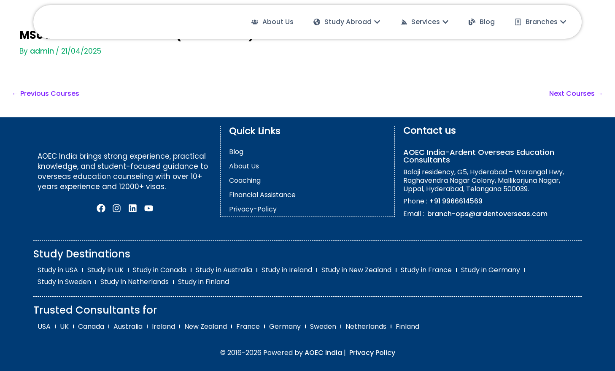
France (248, 326)
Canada (91, 326)
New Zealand (205, 326)
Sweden (323, 326)
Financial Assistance (262, 194)
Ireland (163, 326)
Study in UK (105, 270)
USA (44, 326)
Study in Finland (203, 282)
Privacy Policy (372, 352)
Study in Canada (159, 270)
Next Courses (576, 93)
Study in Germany (490, 270)
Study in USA (58, 270)
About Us (244, 166)
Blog (236, 151)
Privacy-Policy (253, 209)
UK (64, 326)
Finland (407, 326)
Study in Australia (224, 270)
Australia (128, 326)
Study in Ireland (287, 270)
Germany (285, 326)
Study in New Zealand (356, 270)
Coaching (245, 180)
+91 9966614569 (456, 201)
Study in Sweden (64, 282)
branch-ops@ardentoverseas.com (487, 214)
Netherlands (365, 326)
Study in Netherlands (134, 282)
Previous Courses (45, 93)
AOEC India (323, 352)
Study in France (426, 270)
